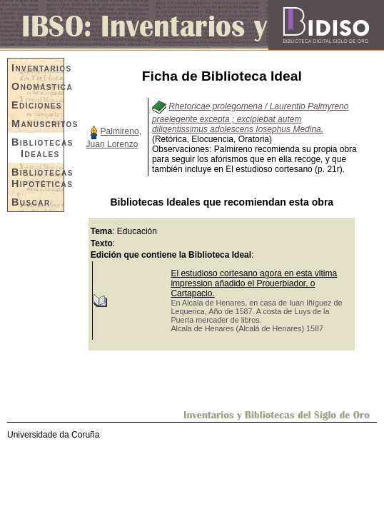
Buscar (31, 202)
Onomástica (37, 86)
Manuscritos (37, 123)
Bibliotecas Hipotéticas (37, 177)
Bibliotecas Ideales (37, 147)
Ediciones (36, 105)
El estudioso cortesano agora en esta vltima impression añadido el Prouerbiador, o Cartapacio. (254, 283)
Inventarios (37, 68)
